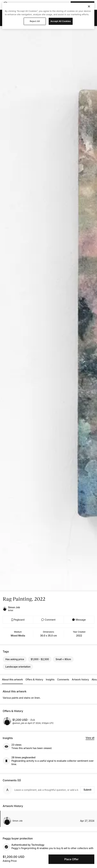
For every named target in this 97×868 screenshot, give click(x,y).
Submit (87, 789)
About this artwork (12, 679)
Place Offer (71, 859)
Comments (63, 679)
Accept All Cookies (61, 21)
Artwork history (80, 679)
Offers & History (34, 679)
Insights (50, 679)
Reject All (35, 21)
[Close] (89, 6)
